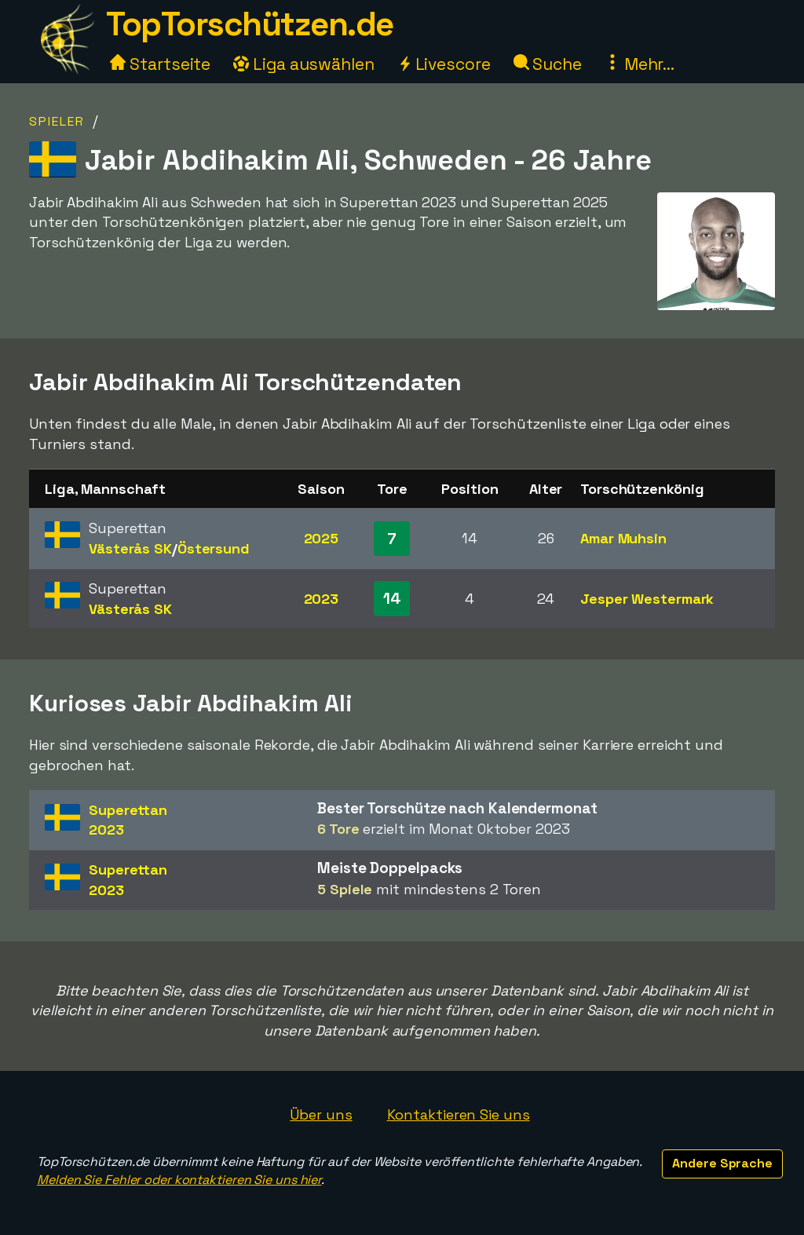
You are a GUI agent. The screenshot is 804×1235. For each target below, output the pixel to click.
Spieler (57, 121)
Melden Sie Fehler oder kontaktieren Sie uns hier (179, 1179)
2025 (321, 538)
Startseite (160, 64)
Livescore (444, 64)
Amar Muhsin (623, 538)
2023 (321, 599)
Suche (547, 64)
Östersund (213, 548)
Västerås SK (130, 548)
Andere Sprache (722, 1163)
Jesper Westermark (647, 599)
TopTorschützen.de (249, 24)
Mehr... (639, 64)
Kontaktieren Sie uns (458, 1114)
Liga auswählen (304, 64)
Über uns (321, 1114)
